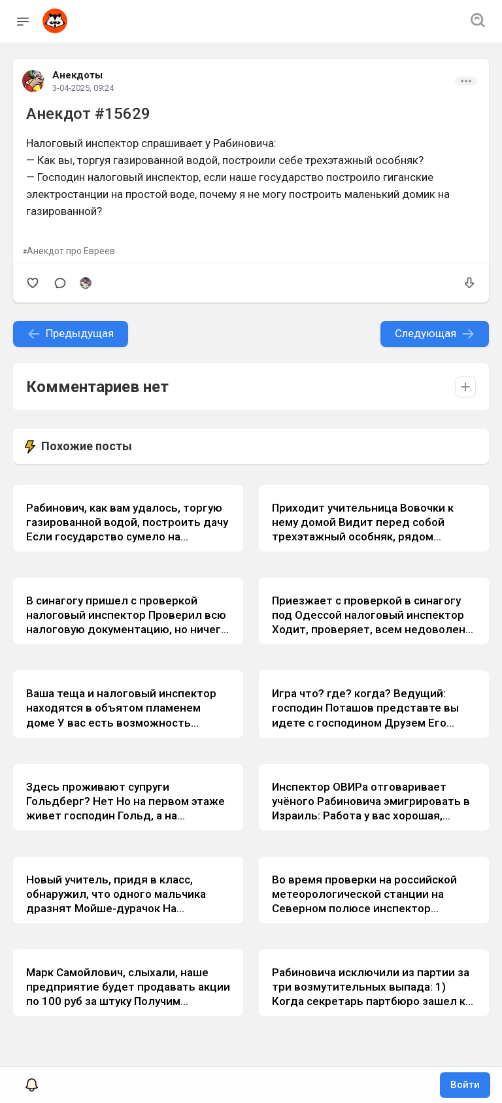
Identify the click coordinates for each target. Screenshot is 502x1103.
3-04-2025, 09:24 (83, 88)
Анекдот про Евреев (71, 251)
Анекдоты (77, 75)
